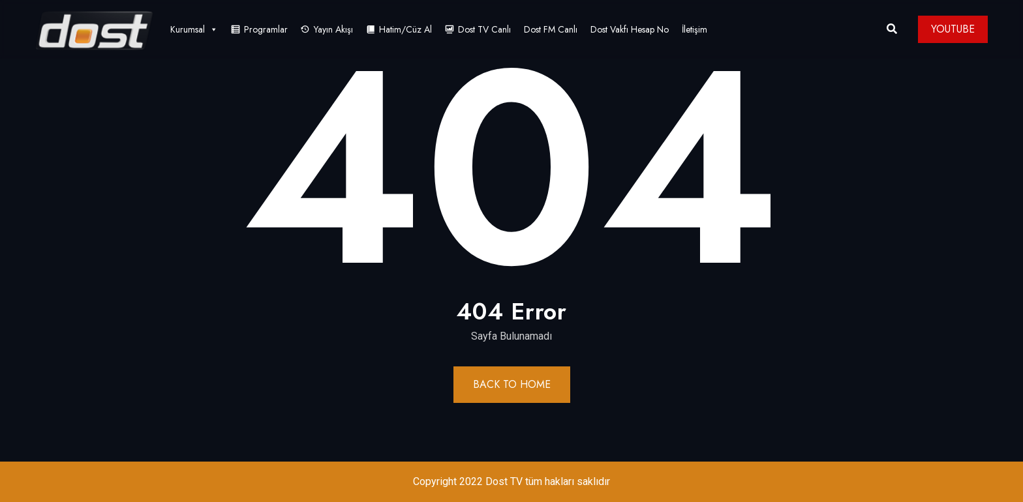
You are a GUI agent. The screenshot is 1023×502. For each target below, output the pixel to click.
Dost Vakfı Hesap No (629, 29)
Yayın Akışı (333, 29)
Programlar (266, 29)
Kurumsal (194, 29)
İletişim (694, 29)
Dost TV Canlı (484, 29)
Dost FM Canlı (550, 29)
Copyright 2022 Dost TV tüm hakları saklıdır (511, 481)
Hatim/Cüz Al (405, 29)
